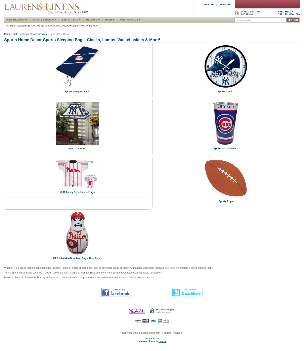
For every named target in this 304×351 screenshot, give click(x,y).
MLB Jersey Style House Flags (77, 192)
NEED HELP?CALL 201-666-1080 (289, 13)
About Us (209, 4)
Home (7, 34)
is (152, 341)
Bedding (93, 19)
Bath (109, 19)
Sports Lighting (77, 148)
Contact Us (225, 4)
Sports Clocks (226, 91)
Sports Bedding (44, 19)
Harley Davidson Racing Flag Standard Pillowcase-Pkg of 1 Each (52, 25)
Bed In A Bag (71, 19)
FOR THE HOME (130, 19)
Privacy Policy (152, 338)
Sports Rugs (226, 201)
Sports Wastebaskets (226, 148)
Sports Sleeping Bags (77, 91)
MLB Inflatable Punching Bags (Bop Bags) (77, 258)
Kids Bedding (17, 19)
